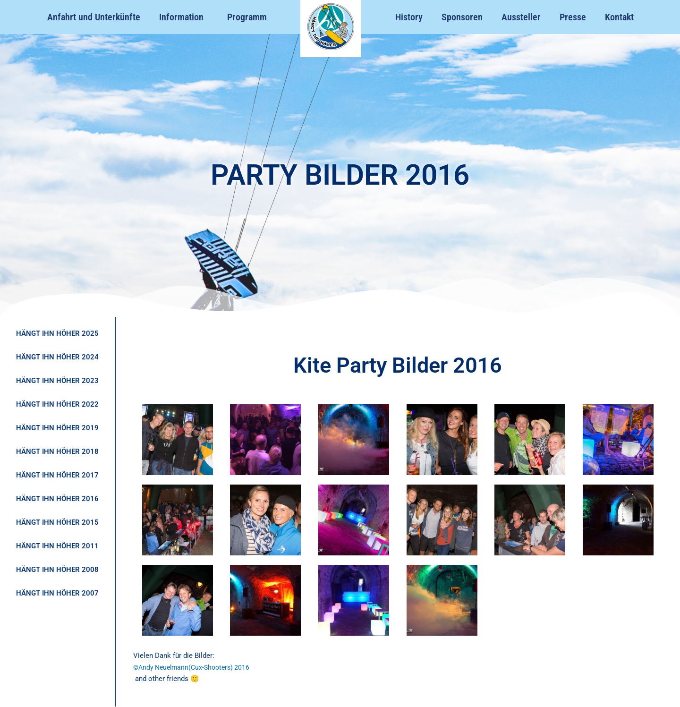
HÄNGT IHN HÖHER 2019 (57, 428)
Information (183, 17)
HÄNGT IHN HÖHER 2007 (57, 593)
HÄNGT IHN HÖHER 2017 (57, 475)
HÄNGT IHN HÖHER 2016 (57, 498)
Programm (247, 17)
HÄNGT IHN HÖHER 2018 (57, 451)
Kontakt (619, 17)
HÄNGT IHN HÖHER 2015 (57, 522)
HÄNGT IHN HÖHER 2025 (57, 333)
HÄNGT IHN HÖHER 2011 (57, 546)
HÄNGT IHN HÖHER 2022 (57, 404)
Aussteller (521, 17)
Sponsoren (462, 17)
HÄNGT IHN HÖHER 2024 (57, 357)
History (409, 17)
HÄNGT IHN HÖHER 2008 (57, 569)
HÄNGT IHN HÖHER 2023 (57, 380)
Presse (573, 17)
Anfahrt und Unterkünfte (93, 17)
